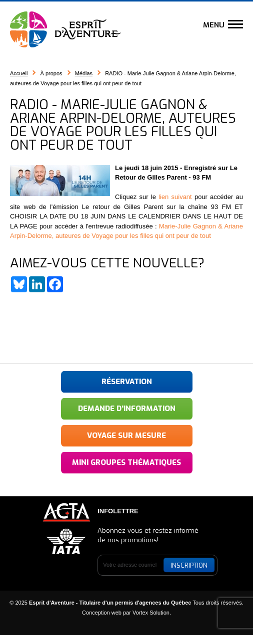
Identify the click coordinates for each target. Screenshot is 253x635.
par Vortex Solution (146, 613)
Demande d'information (127, 409)
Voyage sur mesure (126, 435)
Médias (83, 73)
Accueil (19, 73)
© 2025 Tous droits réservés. (127, 603)
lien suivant (175, 197)
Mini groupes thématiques (126, 462)
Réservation (127, 382)
